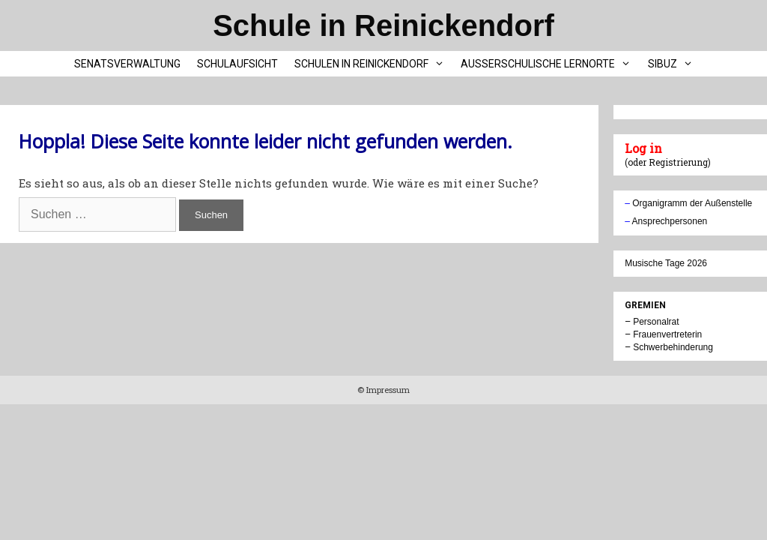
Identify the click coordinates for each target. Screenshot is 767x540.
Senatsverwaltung (127, 64)
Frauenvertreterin (667, 334)
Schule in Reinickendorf (383, 25)
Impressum (387, 389)
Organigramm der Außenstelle (692, 203)
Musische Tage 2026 (666, 263)
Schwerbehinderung (673, 347)
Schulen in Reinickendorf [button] (373, 63)
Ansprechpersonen (670, 221)
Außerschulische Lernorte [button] (550, 63)
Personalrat (656, 321)
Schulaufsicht (237, 64)
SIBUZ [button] (674, 63)
